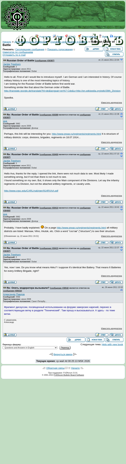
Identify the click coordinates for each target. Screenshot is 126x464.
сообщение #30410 (49, 208)
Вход (103, 36)
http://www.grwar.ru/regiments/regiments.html (76, 133)
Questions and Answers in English (69, 41)
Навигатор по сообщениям (18, 52)
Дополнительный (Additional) (30, 41)
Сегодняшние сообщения (29, 49)
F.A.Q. (70, 36)
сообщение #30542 (60, 288)
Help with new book (112, 344)
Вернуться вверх (63, 354)
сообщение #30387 (45, 60)
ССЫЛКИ (71, 53)
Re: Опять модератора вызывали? (28, 287)
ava (5, 121)
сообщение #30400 (49, 154)
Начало (116, 36)
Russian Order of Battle (20, 60)
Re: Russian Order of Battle (23, 114)
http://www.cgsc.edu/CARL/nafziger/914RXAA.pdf (31, 190)
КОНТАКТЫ (86, 53)
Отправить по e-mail (14, 55)
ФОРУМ (51, 53)
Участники (43, 36)
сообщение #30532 (12, 291)
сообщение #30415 (49, 248)
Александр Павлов (14, 294)
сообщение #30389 (49, 115)
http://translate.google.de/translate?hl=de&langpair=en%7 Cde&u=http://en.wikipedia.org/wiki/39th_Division (62, 90)
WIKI (61, 53)
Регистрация (87, 36)
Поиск (58, 36)
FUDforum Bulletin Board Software (69, 375)
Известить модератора (111, 102)
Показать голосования (60, 49)
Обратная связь (55, 368)
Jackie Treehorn (12, 64)
